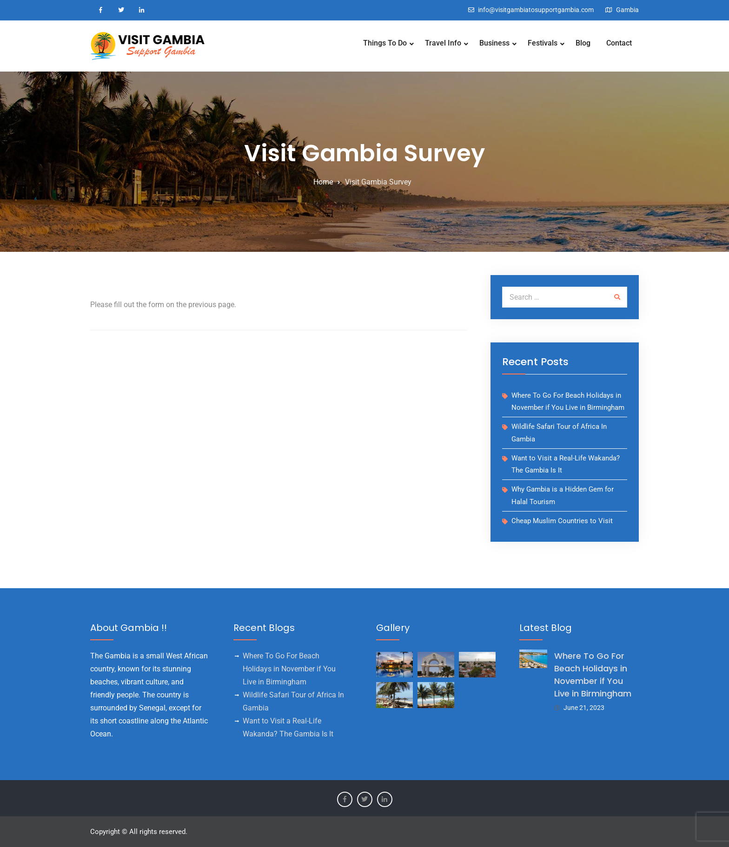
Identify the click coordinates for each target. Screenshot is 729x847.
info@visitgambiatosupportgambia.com (536, 10)
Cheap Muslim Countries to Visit (562, 521)
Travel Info (443, 43)
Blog (583, 43)
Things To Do (385, 43)
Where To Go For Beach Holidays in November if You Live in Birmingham (289, 668)
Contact (619, 43)
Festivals (542, 43)
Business (494, 43)
